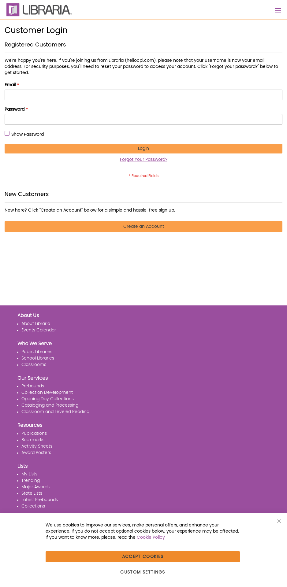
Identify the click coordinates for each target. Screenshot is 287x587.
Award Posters (36, 453)
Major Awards (35, 487)
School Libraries (37, 358)
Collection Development (47, 392)
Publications (34, 433)
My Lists (29, 474)
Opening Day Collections (47, 399)
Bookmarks (32, 440)
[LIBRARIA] (38, 10)
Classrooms (33, 365)
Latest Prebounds (39, 500)
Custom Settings (142, 572)
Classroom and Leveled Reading (55, 412)
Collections (33, 506)
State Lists (31, 493)
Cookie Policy (151, 537)
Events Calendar (38, 330)
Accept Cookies (143, 557)
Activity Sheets (36, 446)
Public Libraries (36, 352)
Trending (30, 480)
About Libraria (35, 324)
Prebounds (32, 386)
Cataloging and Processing (49, 405)
